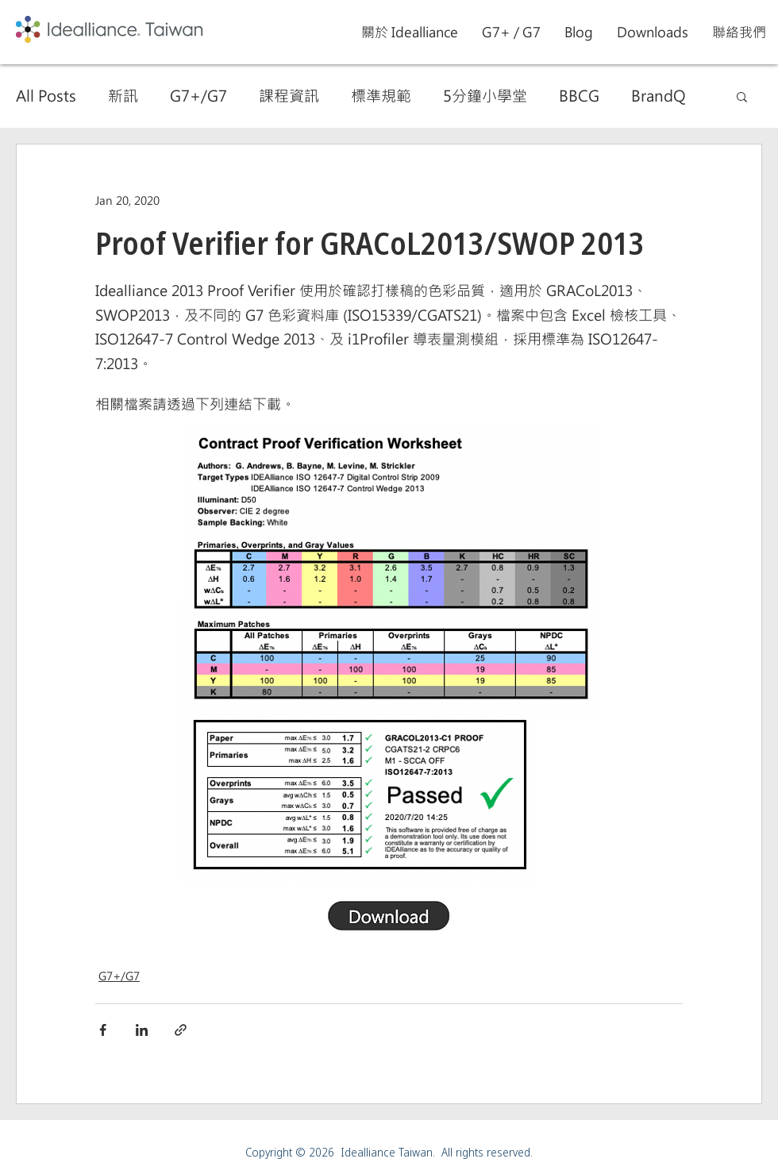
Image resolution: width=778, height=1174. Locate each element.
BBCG (579, 96)
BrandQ (658, 96)
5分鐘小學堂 (485, 96)
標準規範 (381, 96)
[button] (511, 32)
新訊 (123, 96)
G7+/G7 (198, 96)
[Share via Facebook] (102, 1029)
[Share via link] (180, 1029)
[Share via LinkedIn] (141, 1029)
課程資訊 (289, 96)
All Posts (46, 96)
